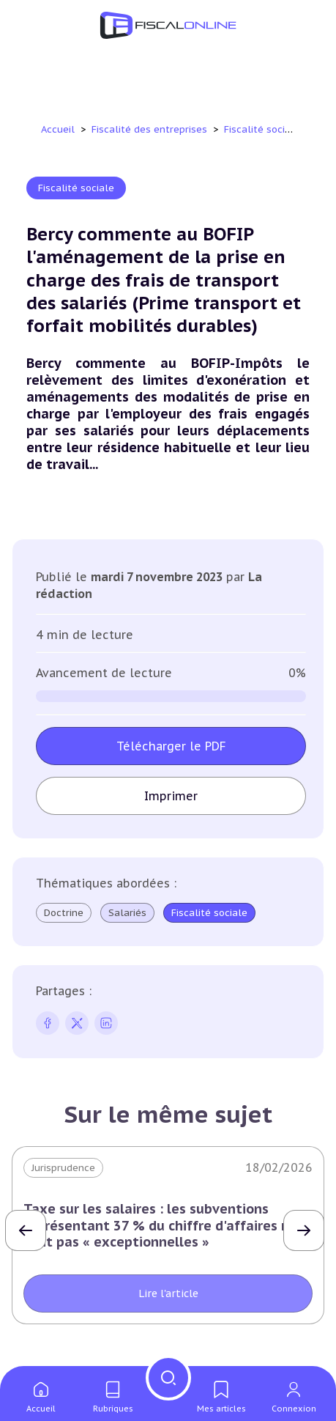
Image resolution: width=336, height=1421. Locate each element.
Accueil (58, 129)
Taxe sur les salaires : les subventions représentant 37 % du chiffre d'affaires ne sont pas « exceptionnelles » (160, 1225)
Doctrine (63, 913)
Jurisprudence (63, 1168)
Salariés (127, 913)
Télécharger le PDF (171, 746)
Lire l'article (168, 1293)
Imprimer (171, 796)
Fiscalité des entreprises (151, 129)
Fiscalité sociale (263, 129)
